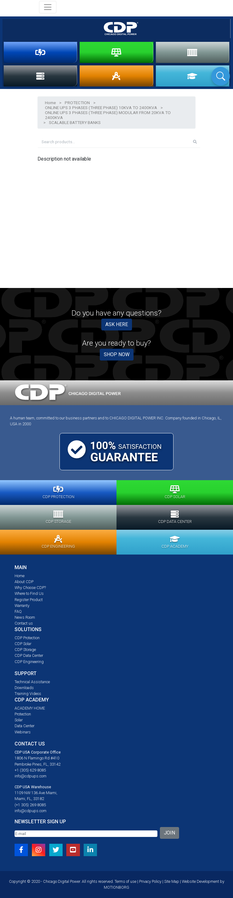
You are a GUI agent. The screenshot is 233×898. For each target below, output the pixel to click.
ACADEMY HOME (30, 708)
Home (50, 102)
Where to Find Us (29, 593)
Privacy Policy (150, 881)
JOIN (169, 833)
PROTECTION (40, 52)
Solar (19, 720)
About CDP (24, 581)
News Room (25, 617)
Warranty (22, 605)
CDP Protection (27, 637)
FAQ (18, 611)
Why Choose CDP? (30, 587)
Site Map (171, 881)
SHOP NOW (117, 354)
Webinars (23, 732)
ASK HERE (116, 324)
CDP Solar (23, 643)
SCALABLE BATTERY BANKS (75, 122)
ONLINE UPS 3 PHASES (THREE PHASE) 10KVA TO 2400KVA (101, 107)
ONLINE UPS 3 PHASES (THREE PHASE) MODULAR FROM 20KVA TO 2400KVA (108, 115)
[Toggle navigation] (47, 7)
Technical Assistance (32, 681)
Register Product (29, 599)
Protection (23, 714)
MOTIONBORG (116, 887)
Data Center (24, 725)
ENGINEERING (116, 76)
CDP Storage (25, 649)
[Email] (86, 833)
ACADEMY (192, 76)
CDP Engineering (29, 661)
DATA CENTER (40, 76)
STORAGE (192, 52)
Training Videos (28, 693)
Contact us (24, 623)
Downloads (24, 687)
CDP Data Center (29, 655)
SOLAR (116, 52)
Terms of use (125, 881)
